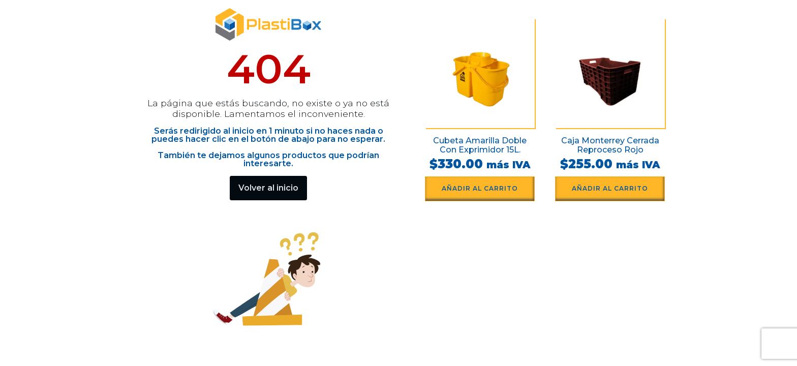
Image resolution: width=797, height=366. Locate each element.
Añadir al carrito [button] (480, 188)
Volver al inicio (268, 188)
